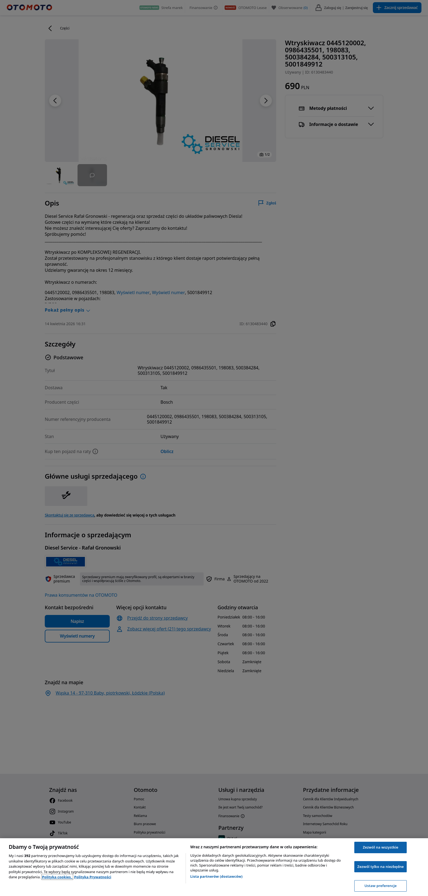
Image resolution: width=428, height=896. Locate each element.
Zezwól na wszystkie (380, 847)
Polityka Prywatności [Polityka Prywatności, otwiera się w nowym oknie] (92, 876)
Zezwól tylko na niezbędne (380, 866)
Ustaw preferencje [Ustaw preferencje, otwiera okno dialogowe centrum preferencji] (380, 885)
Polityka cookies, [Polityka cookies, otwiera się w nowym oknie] (57, 876)
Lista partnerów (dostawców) (216, 876)
